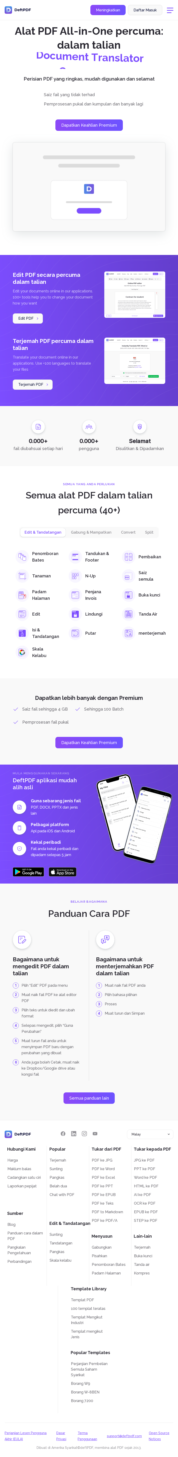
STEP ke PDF (145, 1220)
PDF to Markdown (107, 1212)
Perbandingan (19, 1261)
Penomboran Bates (109, 1264)
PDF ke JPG (102, 1160)
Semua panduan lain (89, 1098)
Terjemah (58, 1160)
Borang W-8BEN (85, 1392)
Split (149, 532)
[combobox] (150, 1134)
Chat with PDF (62, 1195)
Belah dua (58, 1186)
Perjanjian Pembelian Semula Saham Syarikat (89, 1369)
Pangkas (57, 1177)
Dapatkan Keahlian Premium (89, 125)
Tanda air (141, 1264)
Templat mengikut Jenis (87, 1334)
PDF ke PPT (102, 1186)
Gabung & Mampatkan (91, 532)
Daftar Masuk (145, 10)
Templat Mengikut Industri (86, 1320)
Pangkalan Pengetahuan (19, 1250)
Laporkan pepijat (22, 1186)
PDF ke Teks (103, 1203)
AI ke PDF (142, 1195)
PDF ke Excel (103, 1177)
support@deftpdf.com (124, 1436)
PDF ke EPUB (104, 1195)
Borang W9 (80, 1383)
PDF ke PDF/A (105, 1220)
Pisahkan (99, 1256)
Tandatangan (61, 1243)
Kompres (142, 1273)
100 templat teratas (88, 1308)
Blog (11, 1224)
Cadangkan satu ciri (24, 1177)
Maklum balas (19, 1169)
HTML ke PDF (146, 1186)
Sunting (56, 1169)
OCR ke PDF (145, 1203)
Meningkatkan (108, 10)
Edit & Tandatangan (43, 532)
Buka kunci (143, 1256)
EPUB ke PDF (146, 1212)
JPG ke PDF (144, 1160)
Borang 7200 (82, 1401)
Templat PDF (82, 1300)
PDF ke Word (103, 1169)
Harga (12, 1160)
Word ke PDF (145, 1177)
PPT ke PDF (144, 1169)
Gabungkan (101, 1247)
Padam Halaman (106, 1273)
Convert (128, 532)
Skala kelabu (60, 1260)
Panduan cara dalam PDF (25, 1236)
